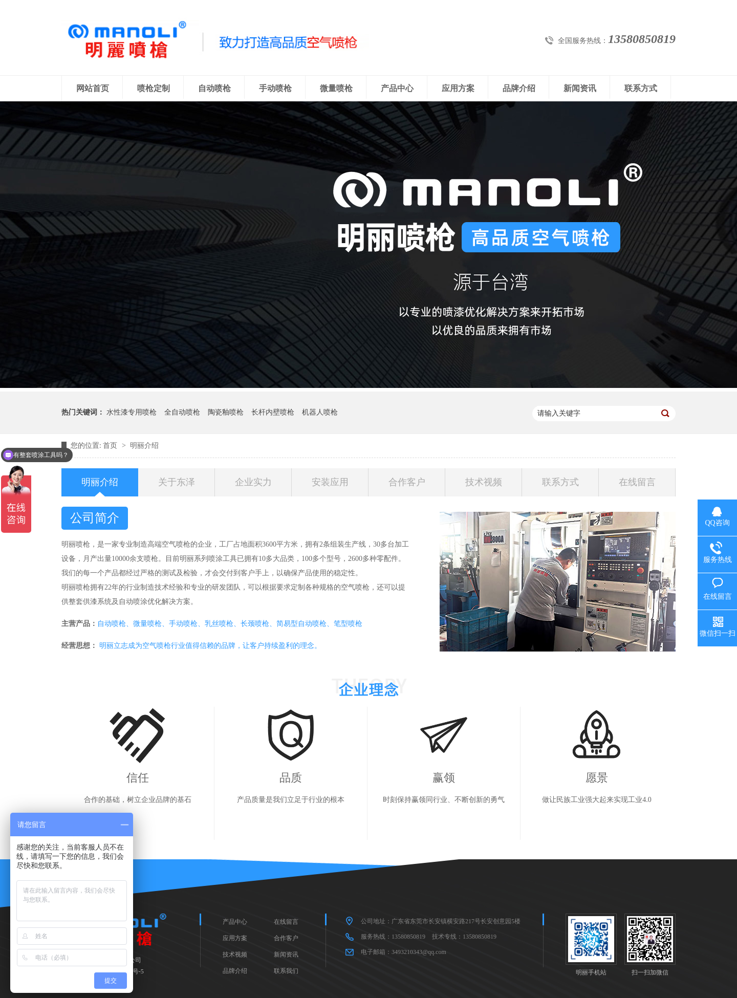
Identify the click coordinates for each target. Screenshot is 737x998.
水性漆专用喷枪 (131, 412)
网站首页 (92, 88)
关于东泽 (176, 482)
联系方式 (640, 88)
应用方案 (458, 88)
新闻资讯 (579, 88)
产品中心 (397, 88)
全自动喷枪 (182, 412)
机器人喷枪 (320, 412)
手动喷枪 (275, 88)
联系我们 (286, 970)
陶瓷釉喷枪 (226, 412)
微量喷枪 (336, 88)
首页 (111, 445)
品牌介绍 (519, 88)
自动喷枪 (214, 88)
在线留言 (637, 482)
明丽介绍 (144, 445)
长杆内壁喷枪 (272, 412)
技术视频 (483, 482)
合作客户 (406, 482)
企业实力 (253, 482)
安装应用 (330, 482)
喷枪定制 (153, 88)
